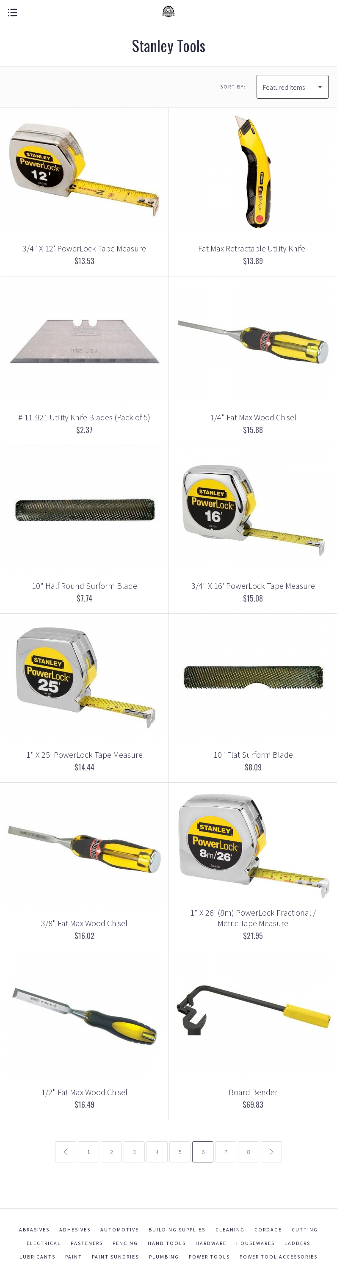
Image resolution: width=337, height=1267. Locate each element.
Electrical (44, 1243)
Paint (73, 1256)
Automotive (119, 1229)
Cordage (268, 1229)
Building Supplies (177, 1229)
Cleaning (230, 1229)
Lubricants (37, 1256)
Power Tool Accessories (279, 1256)
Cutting (305, 1229)
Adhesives (75, 1229)
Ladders (297, 1243)
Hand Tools (167, 1243)
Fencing (125, 1243)
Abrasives (34, 1229)
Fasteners (87, 1243)
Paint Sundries (115, 1256)
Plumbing (164, 1256)
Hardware (211, 1243)
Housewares (255, 1243)
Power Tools (209, 1256)
